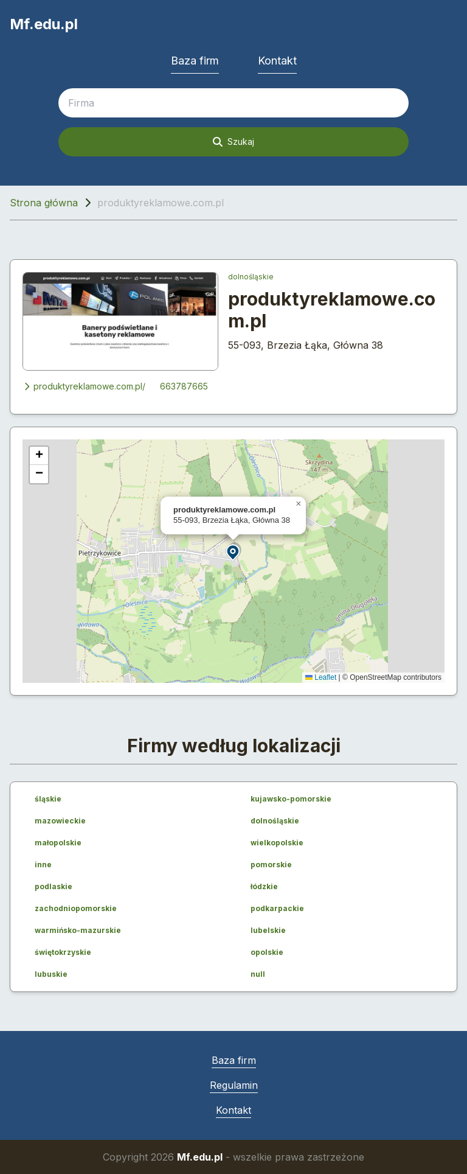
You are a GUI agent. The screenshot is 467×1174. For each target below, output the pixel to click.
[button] (233, 551)
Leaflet (320, 677)
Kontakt (277, 60)
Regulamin (234, 1085)
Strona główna (44, 203)
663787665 (184, 386)
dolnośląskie (251, 276)
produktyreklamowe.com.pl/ (83, 386)
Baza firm (195, 60)
